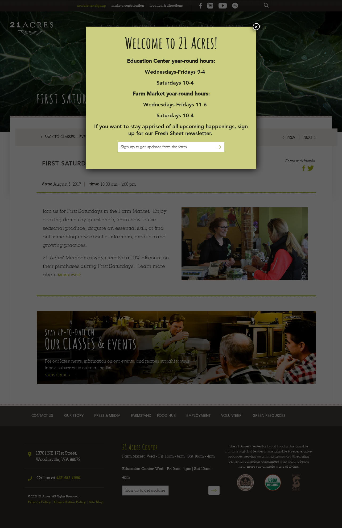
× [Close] (256, 26)
